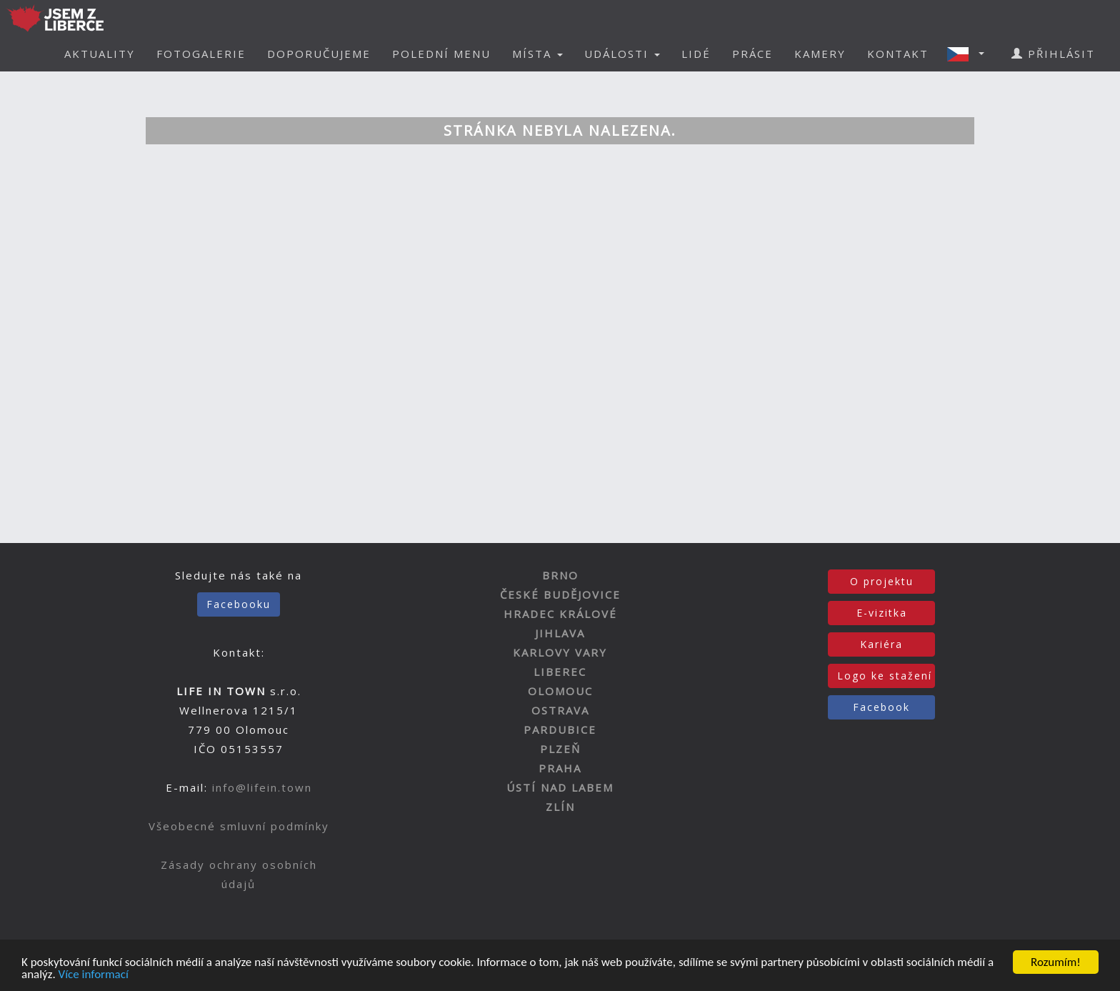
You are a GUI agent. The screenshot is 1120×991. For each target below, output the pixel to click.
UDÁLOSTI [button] (622, 53)
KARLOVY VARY (560, 652)
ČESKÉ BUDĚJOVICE (560, 594)
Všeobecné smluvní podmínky (239, 826)
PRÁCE (752, 53)
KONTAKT (898, 53)
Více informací (94, 974)
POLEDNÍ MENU (441, 53)
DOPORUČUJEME (319, 53)
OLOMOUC (560, 691)
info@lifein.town (262, 787)
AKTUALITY (99, 53)
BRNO (560, 575)
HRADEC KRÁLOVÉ (560, 614)
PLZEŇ (560, 749)
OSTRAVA (560, 710)
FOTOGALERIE (201, 53)
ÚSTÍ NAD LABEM (560, 787)
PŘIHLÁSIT (1053, 53)
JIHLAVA (560, 633)
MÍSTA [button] (537, 53)
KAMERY (820, 53)
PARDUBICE (560, 729)
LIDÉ (696, 53)
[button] (970, 53)
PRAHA (560, 768)
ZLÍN (560, 807)
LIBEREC (560, 671)
